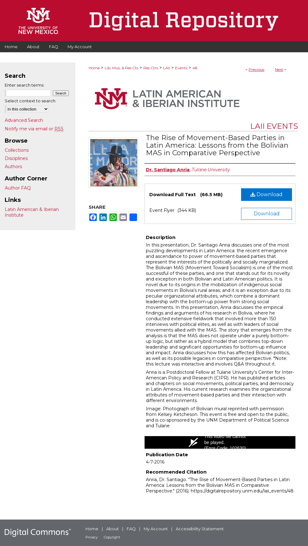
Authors (13, 166)
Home (94, 67)
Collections (17, 150)
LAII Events (274, 126)
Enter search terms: (24, 85)
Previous (256, 69)
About (112, 528)
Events (181, 67)
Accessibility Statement (200, 528)
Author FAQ (18, 188)
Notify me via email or (34, 129)
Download (266, 194)
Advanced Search (24, 120)
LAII (166, 67)
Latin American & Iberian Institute (32, 212)
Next (279, 69)
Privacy (91, 537)
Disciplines (16, 158)
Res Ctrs (150, 67)
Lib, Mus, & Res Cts (121, 67)
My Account (156, 528)
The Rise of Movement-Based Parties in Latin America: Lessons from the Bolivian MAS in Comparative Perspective (217, 145)
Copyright (112, 537)
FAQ (131, 528)
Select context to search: (30, 100)
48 (194, 67)
